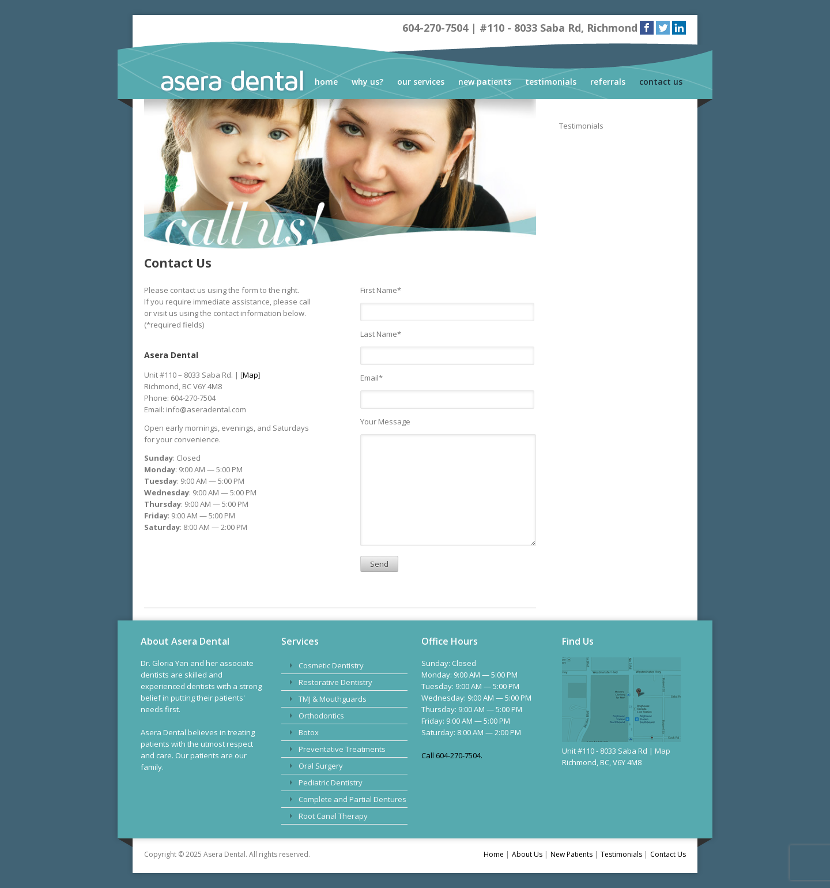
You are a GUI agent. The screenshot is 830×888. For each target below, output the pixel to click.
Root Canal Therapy (333, 816)
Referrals (607, 81)
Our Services (420, 81)
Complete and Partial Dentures (352, 799)
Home (326, 81)
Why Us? (367, 81)
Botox (309, 732)
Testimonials (550, 81)
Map (250, 375)
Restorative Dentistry (335, 682)
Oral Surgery (321, 766)
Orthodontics (321, 715)
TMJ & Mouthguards (333, 699)
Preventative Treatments (342, 749)
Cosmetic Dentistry (331, 665)
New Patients (484, 81)
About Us (527, 854)
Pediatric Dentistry (331, 782)
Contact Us (660, 81)
